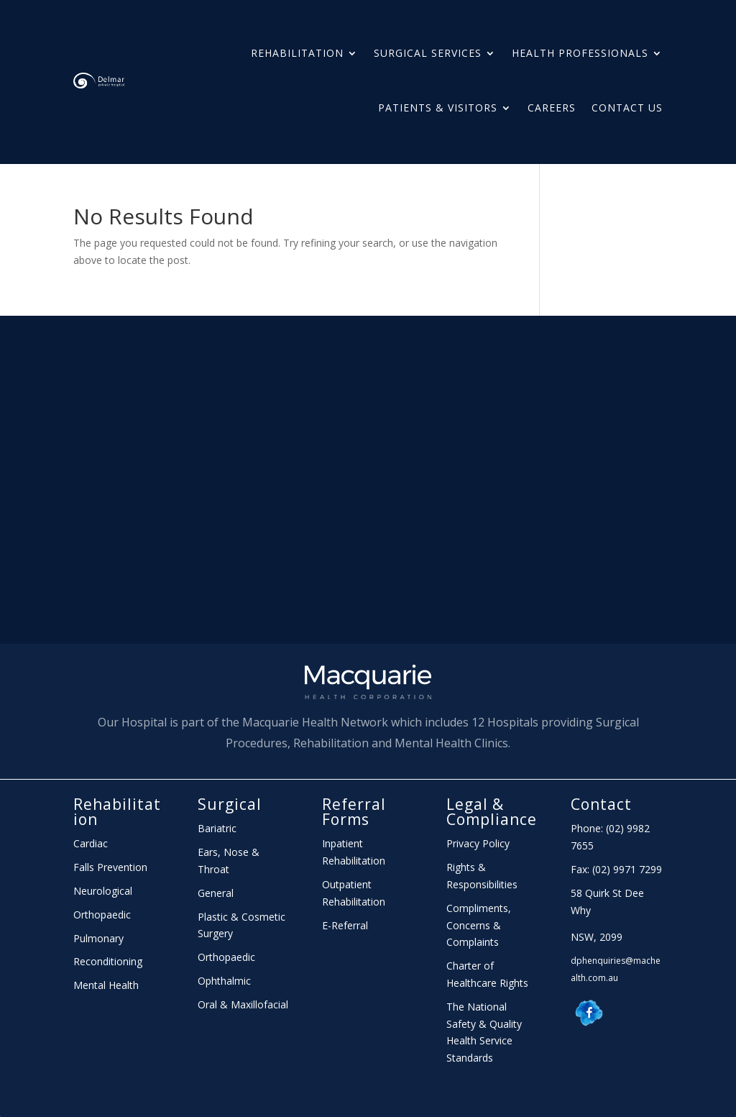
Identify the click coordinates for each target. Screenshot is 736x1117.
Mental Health (106, 985)
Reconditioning (107, 961)
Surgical (230, 804)
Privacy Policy (478, 843)
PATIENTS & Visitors (437, 107)
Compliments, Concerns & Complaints (478, 925)
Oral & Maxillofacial (243, 1004)
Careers (552, 107)
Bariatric (217, 828)
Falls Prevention (110, 867)
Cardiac (90, 843)
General (216, 893)
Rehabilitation (297, 53)
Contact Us (627, 107)
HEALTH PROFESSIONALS (580, 53)
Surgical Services (428, 53)
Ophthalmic (224, 981)
